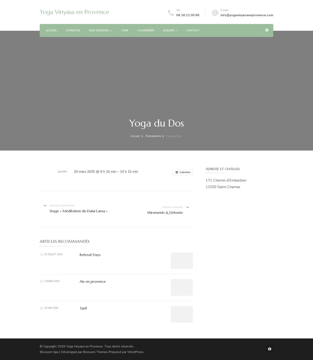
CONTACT (193, 30)
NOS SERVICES (99, 30)
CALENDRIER (146, 30)
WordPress (135, 352)
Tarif (83, 308)
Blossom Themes (95, 352)
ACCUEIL (51, 30)
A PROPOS (73, 30)
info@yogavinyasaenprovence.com (247, 15)
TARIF (125, 30)
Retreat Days (90, 254)
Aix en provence (93, 281)
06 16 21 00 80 (187, 15)
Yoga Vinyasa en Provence (74, 12)
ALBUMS (168, 30)
